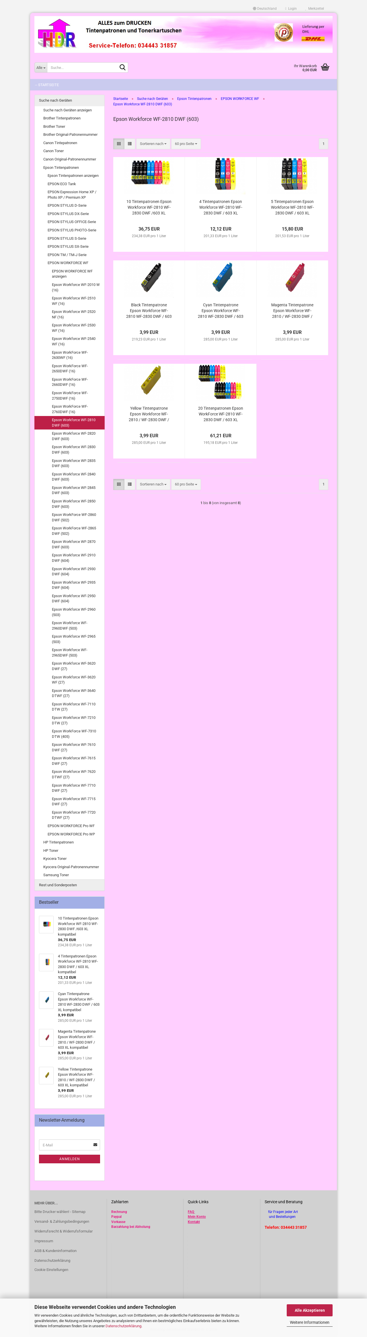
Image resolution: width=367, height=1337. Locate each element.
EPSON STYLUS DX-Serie (68, 214)
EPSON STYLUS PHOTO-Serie (72, 230)
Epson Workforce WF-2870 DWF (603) (73, 544)
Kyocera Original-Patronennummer (71, 867)
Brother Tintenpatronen (62, 118)
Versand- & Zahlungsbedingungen (61, 1221)
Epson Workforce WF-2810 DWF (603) (73, 422)
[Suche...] (40, 67)
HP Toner (50, 850)
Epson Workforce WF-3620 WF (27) (73, 680)
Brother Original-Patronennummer (70, 134)
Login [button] (291, 9)
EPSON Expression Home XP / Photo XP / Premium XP (72, 195)
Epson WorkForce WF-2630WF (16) (70, 355)
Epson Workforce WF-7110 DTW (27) (73, 707)
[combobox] (153, 144)
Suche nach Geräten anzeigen (67, 110)
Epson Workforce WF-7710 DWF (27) (73, 788)
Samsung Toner (56, 875)
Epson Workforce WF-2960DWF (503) (69, 625)
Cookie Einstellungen (51, 1270)
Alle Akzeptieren (310, 1310)
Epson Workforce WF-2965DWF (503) (69, 652)
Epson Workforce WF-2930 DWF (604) (73, 571)
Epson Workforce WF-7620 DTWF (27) (73, 774)
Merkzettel (314, 9)
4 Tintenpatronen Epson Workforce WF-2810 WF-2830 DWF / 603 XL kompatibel (220, 207)
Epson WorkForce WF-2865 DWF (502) (74, 531)
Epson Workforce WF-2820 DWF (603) (73, 436)
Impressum (43, 1241)
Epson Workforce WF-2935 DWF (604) (73, 585)
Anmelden (69, 1159)
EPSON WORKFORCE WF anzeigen (72, 274)
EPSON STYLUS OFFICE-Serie (72, 222)
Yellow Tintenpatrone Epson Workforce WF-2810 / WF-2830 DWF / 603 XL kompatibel (149, 414)
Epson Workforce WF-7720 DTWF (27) (73, 815)
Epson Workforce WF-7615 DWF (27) (73, 761)
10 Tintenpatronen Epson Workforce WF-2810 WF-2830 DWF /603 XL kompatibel (148, 207)
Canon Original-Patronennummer (69, 159)
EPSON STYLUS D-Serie (67, 205)
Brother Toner (54, 126)
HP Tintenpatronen (58, 842)
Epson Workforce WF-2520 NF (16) (73, 314)
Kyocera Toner (55, 858)
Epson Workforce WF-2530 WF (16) (73, 328)
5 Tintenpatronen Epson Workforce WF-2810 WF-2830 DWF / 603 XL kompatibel (292, 207)
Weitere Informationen (309, 1322)
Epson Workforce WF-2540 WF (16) (73, 341)
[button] (265, 8)
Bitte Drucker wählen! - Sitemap (59, 1212)
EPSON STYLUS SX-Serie (68, 246)
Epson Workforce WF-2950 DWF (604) (73, 598)
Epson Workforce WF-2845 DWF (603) (73, 490)
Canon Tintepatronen (60, 143)
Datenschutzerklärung (123, 1326)
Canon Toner (53, 151)
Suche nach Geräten (55, 100)
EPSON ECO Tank (62, 184)
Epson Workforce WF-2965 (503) (73, 639)
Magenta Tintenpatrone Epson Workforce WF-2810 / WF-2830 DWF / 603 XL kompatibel (292, 311)
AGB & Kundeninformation (55, 1251)
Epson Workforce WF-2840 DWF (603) (73, 477)
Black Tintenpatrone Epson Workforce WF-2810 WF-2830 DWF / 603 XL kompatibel (149, 311)
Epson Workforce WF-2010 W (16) (76, 287)
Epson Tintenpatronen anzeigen (73, 175)
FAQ (191, 1212)
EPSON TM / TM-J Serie (67, 255)
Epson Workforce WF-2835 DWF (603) (73, 463)
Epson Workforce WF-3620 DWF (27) (73, 666)
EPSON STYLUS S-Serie (67, 238)
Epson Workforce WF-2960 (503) (73, 612)
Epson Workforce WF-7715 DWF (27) (73, 801)
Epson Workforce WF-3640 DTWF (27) (73, 693)
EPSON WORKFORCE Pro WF (71, 826)
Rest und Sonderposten (58, 885)
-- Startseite (47, 85)
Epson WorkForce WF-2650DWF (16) (70, 369)
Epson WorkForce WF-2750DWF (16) (70, 395)
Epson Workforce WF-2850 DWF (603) (73, 504)
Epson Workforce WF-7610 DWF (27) (73, 747)
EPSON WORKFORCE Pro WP (71, 834)
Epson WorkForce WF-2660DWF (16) (70, 382)
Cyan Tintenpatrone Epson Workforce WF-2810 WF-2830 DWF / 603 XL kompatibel (220, 311)
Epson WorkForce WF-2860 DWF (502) (74, 517)
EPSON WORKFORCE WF (68, 263)
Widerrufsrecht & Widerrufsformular (63, 1231)
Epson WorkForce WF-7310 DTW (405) (74, 734)
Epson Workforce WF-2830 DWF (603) (73, 449)
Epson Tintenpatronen (61, 167)
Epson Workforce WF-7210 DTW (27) (73, 720)
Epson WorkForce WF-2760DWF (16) (70, 409)
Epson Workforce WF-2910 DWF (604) (73, 558)
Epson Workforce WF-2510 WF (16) (73, 301)
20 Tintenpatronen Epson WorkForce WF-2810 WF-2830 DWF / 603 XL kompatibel (220, 414)
